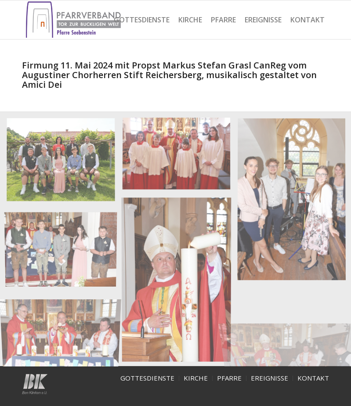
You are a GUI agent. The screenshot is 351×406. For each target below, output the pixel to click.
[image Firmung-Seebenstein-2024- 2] (179, 158)
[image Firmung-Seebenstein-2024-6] (64, 326)
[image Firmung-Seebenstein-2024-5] (64, 247)
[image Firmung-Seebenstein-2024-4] (179, 282)
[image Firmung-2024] (64, 163)
